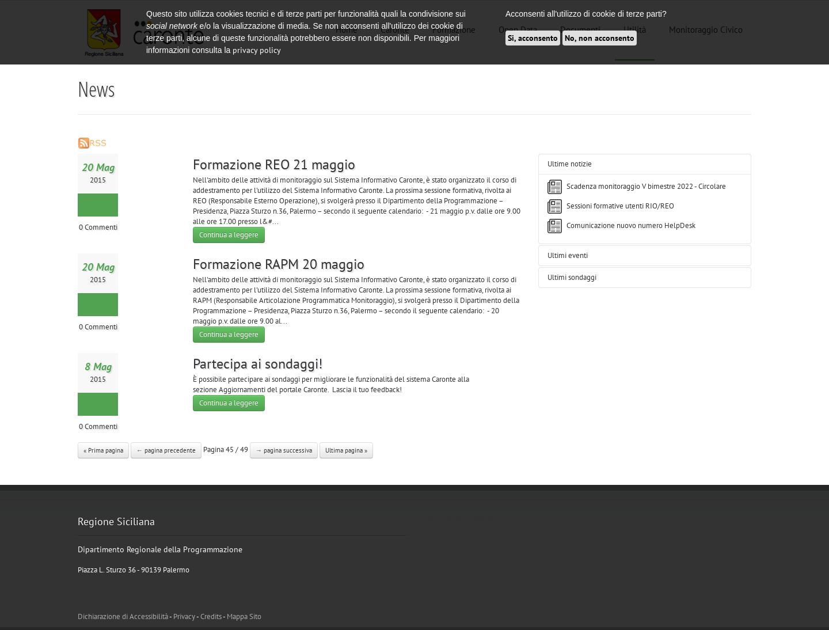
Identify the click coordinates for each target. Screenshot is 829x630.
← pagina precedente (166, 450)
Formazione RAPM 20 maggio (278, 264)
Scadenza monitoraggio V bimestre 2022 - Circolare (646, 186)
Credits (211, 616)
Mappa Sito (244, 616)
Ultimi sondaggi (571, 277)
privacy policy (257, 50)
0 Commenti (98, 227)
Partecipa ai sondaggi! (257, 364)
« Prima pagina (103, 450)
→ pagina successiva (284, 450)
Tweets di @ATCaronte (458, 518)
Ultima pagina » (346, 450)
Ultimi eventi (567, 255)
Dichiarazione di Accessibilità (123, 616)
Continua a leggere (228, 235)
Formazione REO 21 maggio (274, 164)
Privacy (184, 616)
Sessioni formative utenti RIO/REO (620, 206)
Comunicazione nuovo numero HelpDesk (630, 225)
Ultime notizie (569, 164)
